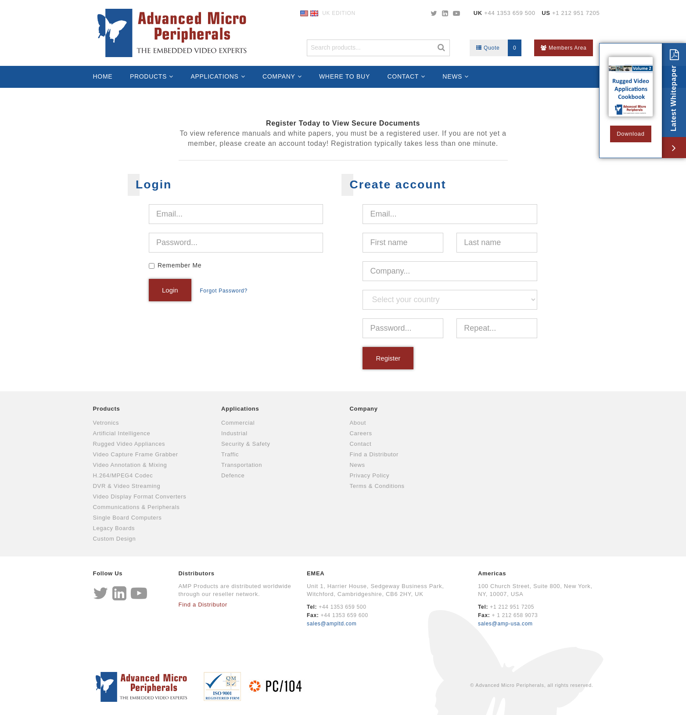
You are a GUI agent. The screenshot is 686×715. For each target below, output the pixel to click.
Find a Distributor (374, 454)
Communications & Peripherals (136, 507)
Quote (498, 48)
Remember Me (179, 265)
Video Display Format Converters (140, 496)
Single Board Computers (127, 517)
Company (278, 76)
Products (148, 76)
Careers (361, 433)
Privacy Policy (370, 475)
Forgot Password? (224, 291)
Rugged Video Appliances (129, 444)
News (452, 76)
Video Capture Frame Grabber (135, 454)
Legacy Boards (114, 528)
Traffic (230, 454)
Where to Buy (344, 76)
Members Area (563, 48)
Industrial (234, 433)
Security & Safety (245, 444)
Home (103, 76)
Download (630, 133)
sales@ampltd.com (331, 624)
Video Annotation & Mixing (130, 465)
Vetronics (106, 422)
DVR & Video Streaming (127, 486)
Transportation (241, 465)
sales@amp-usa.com (505, 624)
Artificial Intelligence (122, 433)
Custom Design (114, 538)
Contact (403, 76)
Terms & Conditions (377, 486)
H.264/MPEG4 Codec (123, 475)
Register (388, 358)
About (358, 422)
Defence (232, 475)
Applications (214, 76)
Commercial (238, 422)
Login (170, 290)
